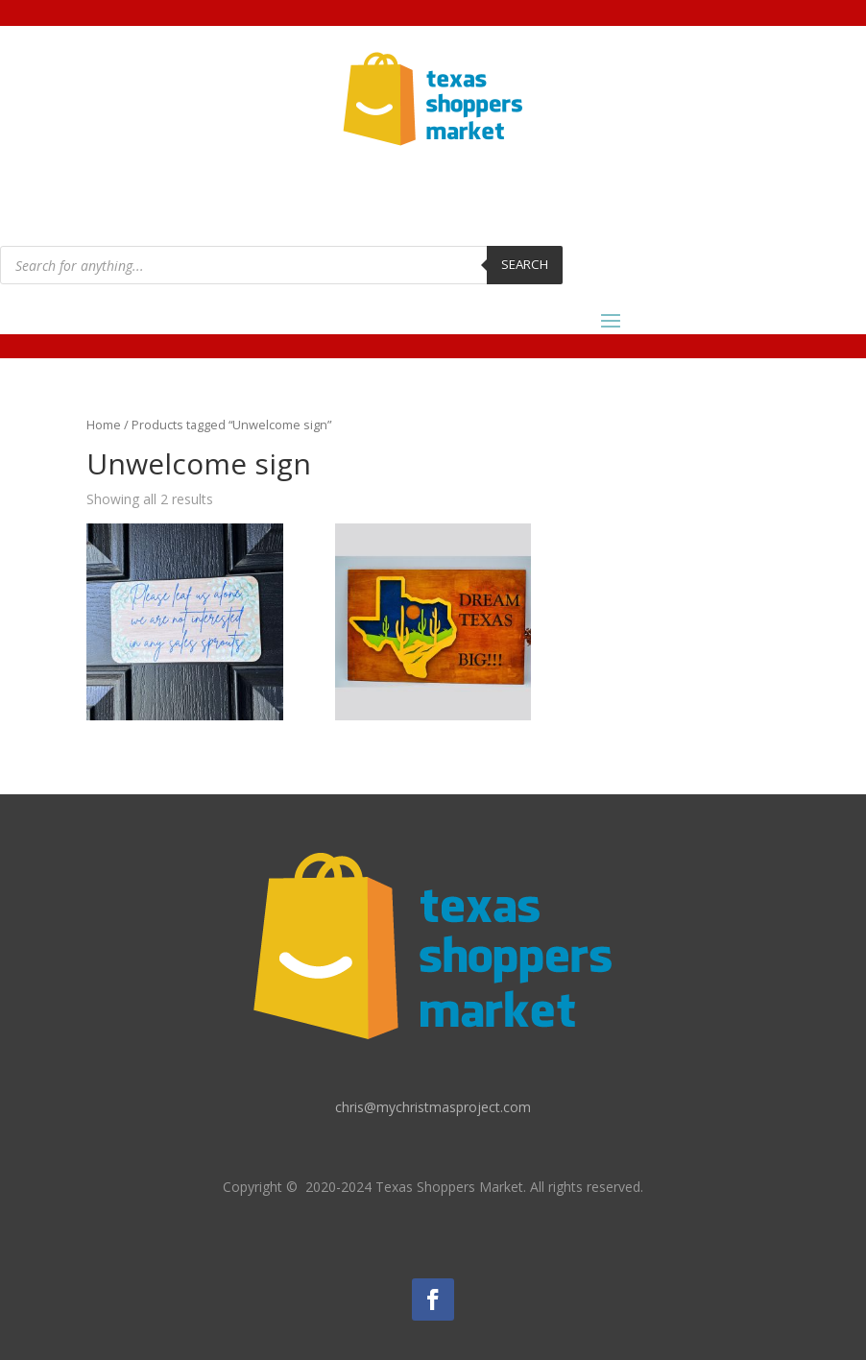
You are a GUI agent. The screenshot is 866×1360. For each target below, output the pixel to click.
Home (103, 424)
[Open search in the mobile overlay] (281, 265)
